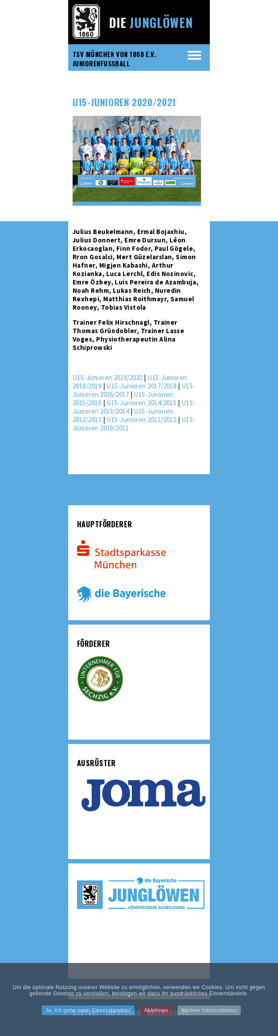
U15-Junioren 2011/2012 (141, 419)
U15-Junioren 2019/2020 (108, 377)
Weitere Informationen (209, 1013)
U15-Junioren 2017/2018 (141, 386)
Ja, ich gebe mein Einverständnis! (88, 1013)
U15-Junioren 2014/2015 (141, 403)
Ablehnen (156, 1013)
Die (151, 22)
